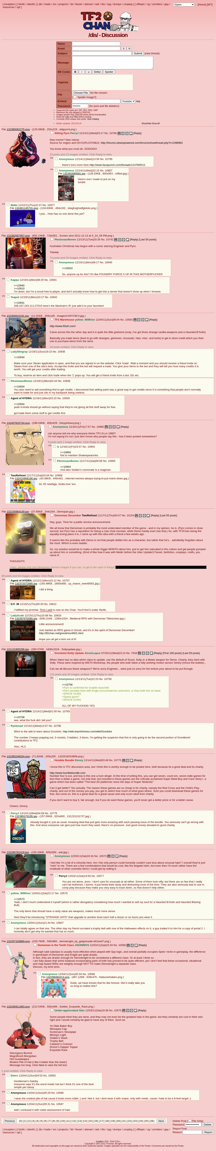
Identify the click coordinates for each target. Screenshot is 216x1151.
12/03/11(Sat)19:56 (73, 878)
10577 (100, 878)
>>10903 (65, 469)
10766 (113, 135)
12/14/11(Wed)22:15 (77, 172)
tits (103, 4)
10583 (52, 1077)
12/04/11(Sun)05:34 (60, 976)
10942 (53, 299)
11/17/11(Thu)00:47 (86, 517)
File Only (197, 1123)
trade (48, 4)
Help (136, 104)
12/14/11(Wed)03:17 (77, 135)
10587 (60, 1106)
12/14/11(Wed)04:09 (26, 815)
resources (8, 7)
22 (129, 1123)
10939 (66, 400)
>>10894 (65, 454)
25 (146, 1123)
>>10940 (19, 287)
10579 (63, 895)
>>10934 (19, 359)
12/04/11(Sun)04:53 (25, 1077)
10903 (91, 449)
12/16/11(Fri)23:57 (68, 449)
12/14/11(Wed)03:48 (80, 762)
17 (101, 1123)
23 (135, 1123)
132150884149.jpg (18, 514)
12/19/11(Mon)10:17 (26, 299)
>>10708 (19, 719)
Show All (157, 126)
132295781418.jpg (18, 854)
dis (40, 4)
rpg (109, 4)
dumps (117, 4)
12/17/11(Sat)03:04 (28, 477)
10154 (130, 517)
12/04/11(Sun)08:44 (85, 322)
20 (118, 1123)
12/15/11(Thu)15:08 (28, 617)
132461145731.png (26, 210)
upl (18, 7)
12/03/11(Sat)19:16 (72, 858)
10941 (53, 282)
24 (140, 1123)
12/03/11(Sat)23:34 (74, 947)
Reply (137, 135)
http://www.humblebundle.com (67, 775)
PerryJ (63, 878)
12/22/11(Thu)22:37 (25, 207)
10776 (53, 815)
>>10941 (19, 305)
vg (148, 4)
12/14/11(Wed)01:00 (32, 713)
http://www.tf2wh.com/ (63, 328)
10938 (66, 383)
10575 (117, 1012)
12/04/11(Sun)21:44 (29, 925)
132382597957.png (18, 238)
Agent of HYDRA (21, 400)
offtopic (140, 4)
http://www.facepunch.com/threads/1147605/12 (117, 167)
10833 (57, 617)
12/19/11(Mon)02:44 (32, 383)
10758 (108, 681)
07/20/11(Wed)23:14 (88, 655)
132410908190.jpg (26, 480)
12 (73, 1123)
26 (151, 1123)
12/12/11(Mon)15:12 (32, 582)
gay (166, 4)
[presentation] (101, 85)
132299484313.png (57, 979)
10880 (100, 429)
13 (79, 1123)
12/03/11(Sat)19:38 (80, 1012)
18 (107, 1123)
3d (71, 4)
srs (54, 4)
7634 (134, 655)
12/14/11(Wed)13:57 (28, 728)
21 (123, 1123)
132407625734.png (18, 425)
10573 (103, 858)
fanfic (22, 4)
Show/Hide (148, 126)
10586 (60, 1095)
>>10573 (19, 901)
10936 (61, 354)
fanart (78, 4)
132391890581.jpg (74, 175)
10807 (108, 172)
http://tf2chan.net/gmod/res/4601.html (61, 635)
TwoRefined (18, 477)
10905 (111, 463)
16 (95, 1123)
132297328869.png (18, 943)
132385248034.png (18, 758)
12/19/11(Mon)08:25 (26, 282)
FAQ (74, 119)
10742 (109, 241)
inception (9, 4)
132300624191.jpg (18, 318)
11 (68, 1123)
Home (202, 4)
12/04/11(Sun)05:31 (29, 1106)
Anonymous (18, 1095)
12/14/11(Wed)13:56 (77, 161)
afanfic (31, 4)
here (41, 1067)
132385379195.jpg (26, 818)
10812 (52, 606)
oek (97, 4)
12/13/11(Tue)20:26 (76, 241)
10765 (66, 713)
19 (112, 1123)
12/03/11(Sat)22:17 (31, 895)
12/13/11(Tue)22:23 (77, 681)
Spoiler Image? (84, 99)
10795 (108, 161)
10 (62, 1123)
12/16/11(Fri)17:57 (70, 429)
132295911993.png (18, 1009)
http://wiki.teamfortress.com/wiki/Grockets (87, 733)
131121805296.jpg (18, 651)
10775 (117, 762)
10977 (51, 207)
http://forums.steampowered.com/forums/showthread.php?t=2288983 (142, 145)
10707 (66, 582)
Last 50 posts (148, 241)
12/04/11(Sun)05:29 (29, 1095)
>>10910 (67, 270)
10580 (122, 947)
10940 (108, 264)
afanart (88, 4)
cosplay (128, 4)
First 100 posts (172, 655)
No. (106, 135)
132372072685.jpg (26, 585)
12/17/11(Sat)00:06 (78, 463)
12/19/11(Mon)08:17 (77, 264)
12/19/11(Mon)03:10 (32, 400)
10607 (60, 925)
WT (210, 4)
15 (90, 1123)
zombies (157, 4)
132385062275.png (18, 131)
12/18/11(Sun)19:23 (30, 354)
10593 (129, 322)
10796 (57, 728)
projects (63, 4)
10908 (58, 477)
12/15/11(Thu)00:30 (25, 606)
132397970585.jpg (26, 620)
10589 (91, 976)
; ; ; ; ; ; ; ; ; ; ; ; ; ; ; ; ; (184, 4)
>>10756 (67, 687)
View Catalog (91, 121)
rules (66, 119)
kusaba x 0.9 (102, 1144)
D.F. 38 (15, 606)
